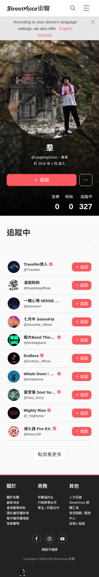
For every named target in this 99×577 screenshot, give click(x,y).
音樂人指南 (77, 524)
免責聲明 (13, 524)
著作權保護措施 (18, 518)
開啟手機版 (50, 550)
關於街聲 (13, 497)
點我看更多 (50, 454)
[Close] (93, 22)
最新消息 (13, 502)
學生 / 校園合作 (48, 508)
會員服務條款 (16, 508)
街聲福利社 (46, 497)
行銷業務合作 (47, 502)
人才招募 (75, 497)
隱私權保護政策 (18, 513)
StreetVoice (28, 8)
